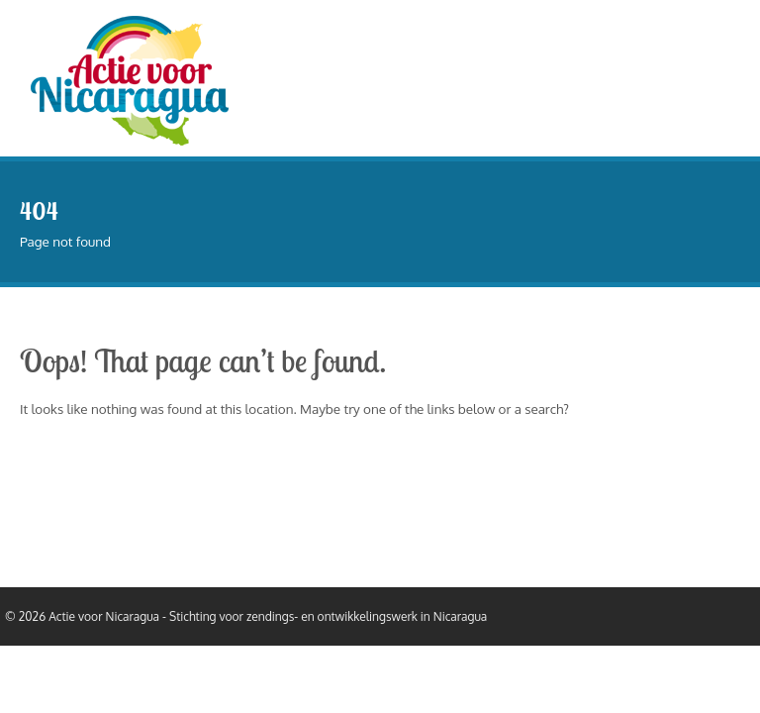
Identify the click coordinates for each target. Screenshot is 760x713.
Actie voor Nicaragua (103, 616)
